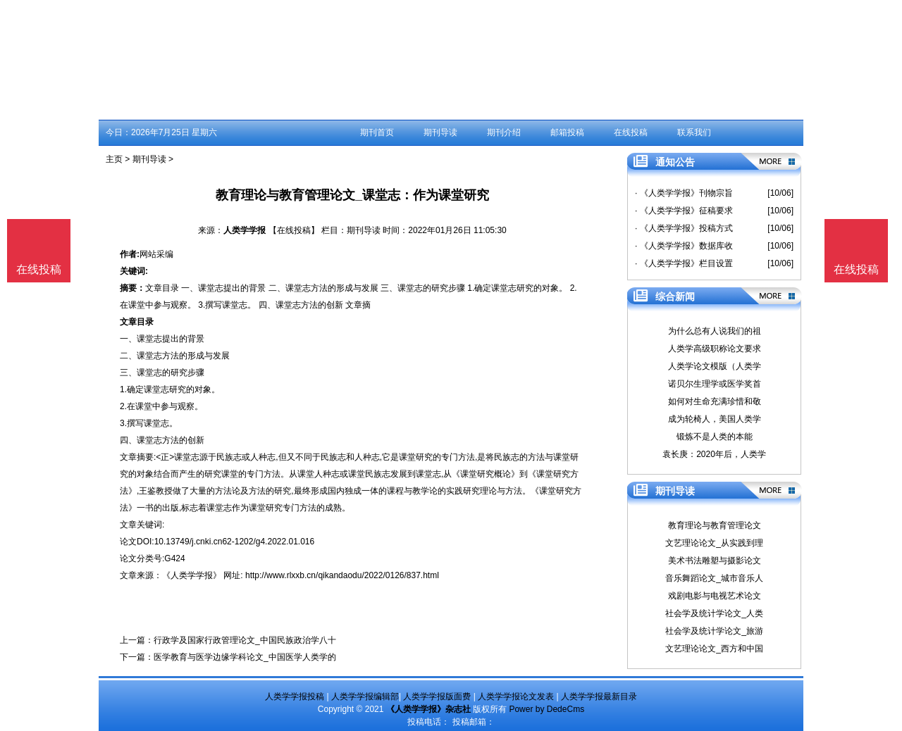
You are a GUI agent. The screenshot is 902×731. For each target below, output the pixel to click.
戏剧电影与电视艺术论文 (714, 596)
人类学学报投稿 (294, 696)
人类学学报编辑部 (365, 696)
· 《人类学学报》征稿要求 (684, 210)
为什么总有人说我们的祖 (714, 331)
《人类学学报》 (191, 575)
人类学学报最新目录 (599, 696)
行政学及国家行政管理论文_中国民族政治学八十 (245, 640)
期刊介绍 (504, 132)
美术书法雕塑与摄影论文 (714, 561)
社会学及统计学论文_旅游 (714, 631)
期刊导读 (440, 132)
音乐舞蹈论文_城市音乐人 (714, 578)
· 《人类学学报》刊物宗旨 (684, 193)
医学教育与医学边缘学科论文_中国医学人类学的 (245, 657)
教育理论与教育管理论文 (714, 525)
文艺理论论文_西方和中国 (714, 649)
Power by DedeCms (546, 709)
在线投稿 (631, 132)
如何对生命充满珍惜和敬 (714, 401)
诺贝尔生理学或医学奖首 (714, 384)
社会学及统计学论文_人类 (714, 613)
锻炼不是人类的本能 (714, 437)
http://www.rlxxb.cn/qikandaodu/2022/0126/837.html (342, 575)
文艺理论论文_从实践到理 (714, 543)
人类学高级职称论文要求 (714, 349)
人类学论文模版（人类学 (714, 366)
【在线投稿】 (293, 230)
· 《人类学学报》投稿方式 (684, 228)
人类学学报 (244, 230)
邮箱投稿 (567, 132)
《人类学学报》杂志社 (428, 709)
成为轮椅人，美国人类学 (714, 419)
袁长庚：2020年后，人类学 (714, 454)
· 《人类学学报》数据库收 (684, 246)
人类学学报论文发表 (516, 696)
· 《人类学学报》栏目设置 (684, 263)
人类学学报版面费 (437, 696)
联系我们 (694, 132)
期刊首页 (377, 132)
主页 (114, 159)
